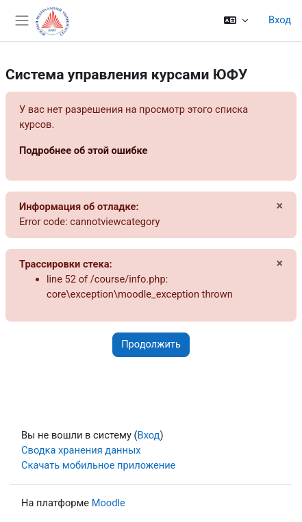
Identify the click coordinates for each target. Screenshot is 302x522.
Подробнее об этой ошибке (83, 150)
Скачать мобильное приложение (98, 465)
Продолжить (151, 344)
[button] (236, 20)
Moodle (108, 503)
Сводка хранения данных (81, 450)
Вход (279, 20)
